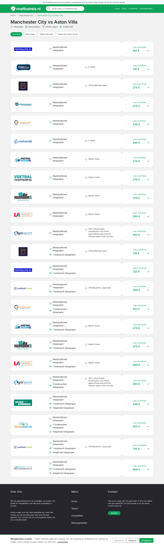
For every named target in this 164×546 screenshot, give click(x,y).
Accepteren (146, 540)
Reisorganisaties (146, 8)
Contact (114, 513)
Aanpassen (119, 540)
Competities (133, 8)
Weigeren (132, 540)
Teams (124, 8)
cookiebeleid (62, 542)
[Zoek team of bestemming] (67, 8)
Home (117, 8)
